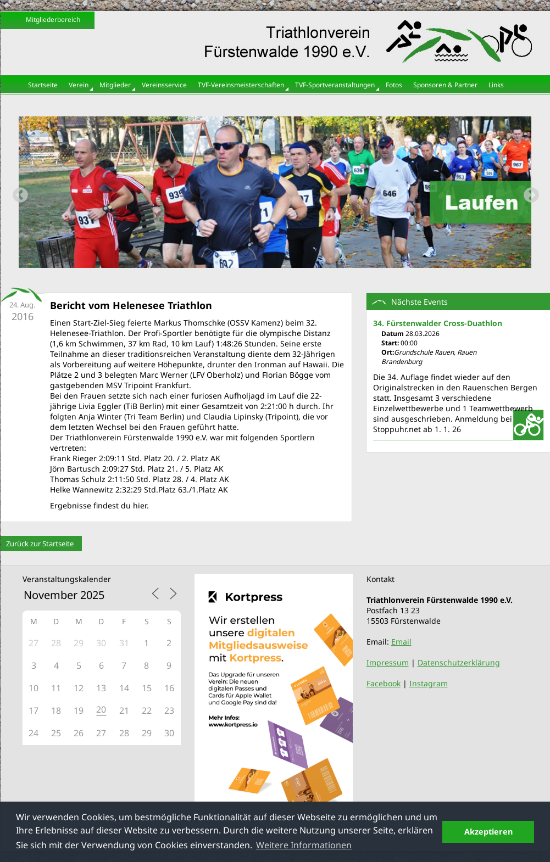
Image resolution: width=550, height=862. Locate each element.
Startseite (43, 84)
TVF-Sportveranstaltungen (335, 84)
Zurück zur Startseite (40, 543)
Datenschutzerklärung (459, 662)
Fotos (394, 84)
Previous (17, 192)
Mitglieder (115, 84)
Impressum (387, 662)
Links (496, 84)
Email (401, 641)
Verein (78, 84)
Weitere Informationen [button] (304, 845)
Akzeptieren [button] (488, 831)
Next (528, 192)
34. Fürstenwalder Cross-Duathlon (437, 323)
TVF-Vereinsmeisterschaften (241, 84)
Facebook (383, 683)
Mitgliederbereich (53, 19)
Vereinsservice (164, 84)
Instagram (428, 683)
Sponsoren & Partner (445, 84)
